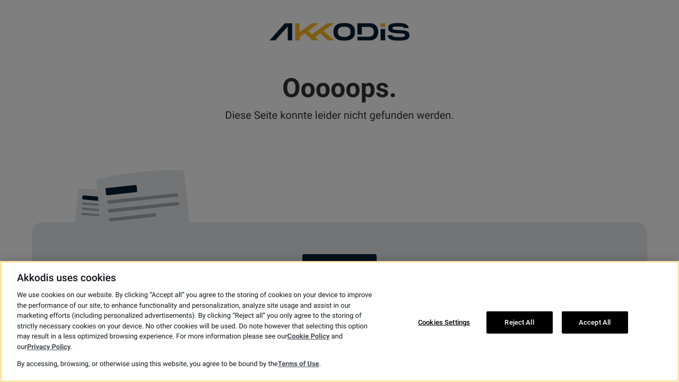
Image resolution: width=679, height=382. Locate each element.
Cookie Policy (309, 337)
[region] (339, 321)
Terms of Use (298, 364)
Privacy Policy (49, 347)
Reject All (519, 322)
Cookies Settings (444, 322)
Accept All (595, 322)
